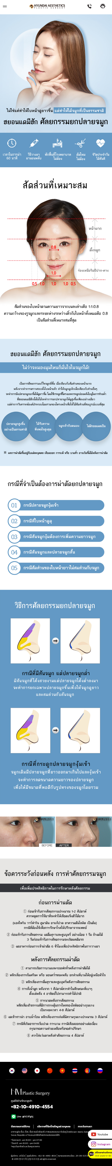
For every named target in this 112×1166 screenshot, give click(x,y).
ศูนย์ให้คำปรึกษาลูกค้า (56, 1104)
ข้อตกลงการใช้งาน (20, 1126)
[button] (104, 6)
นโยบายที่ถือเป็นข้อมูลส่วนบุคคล (53, 1126)
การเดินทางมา (85, 1126)
